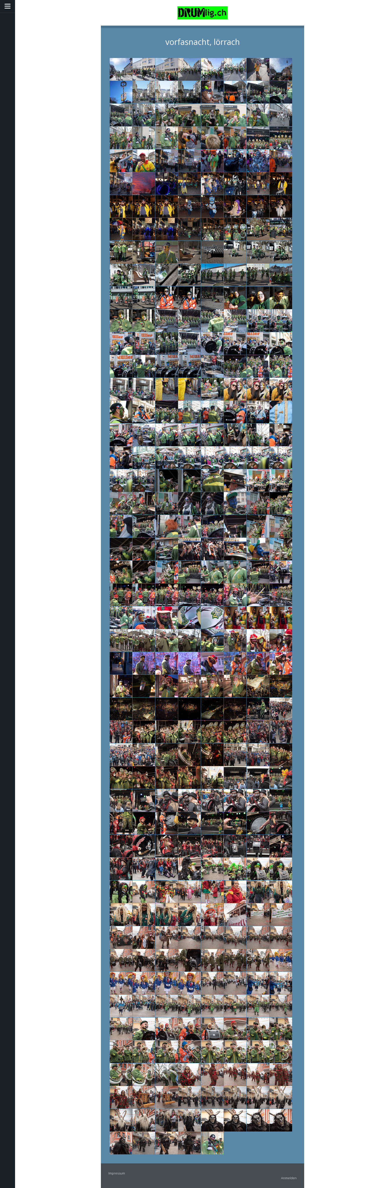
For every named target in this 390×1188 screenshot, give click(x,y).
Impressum (116, 1173)
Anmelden (289, 1178)
